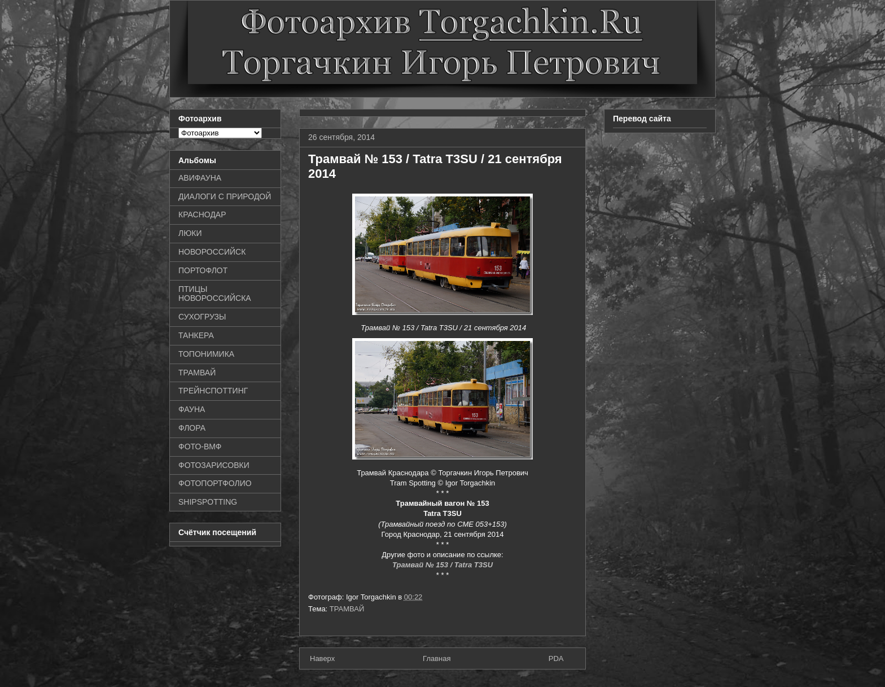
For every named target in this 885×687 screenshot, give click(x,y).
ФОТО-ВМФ (200, 446)
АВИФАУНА (199, 177)
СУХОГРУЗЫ (202, 316)
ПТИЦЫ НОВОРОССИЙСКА (214, 294)
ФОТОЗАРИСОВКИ (213, 465)
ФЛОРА (191, 427)
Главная (436, 658)
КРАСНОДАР (202, 214)
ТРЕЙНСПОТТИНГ (213, 390)
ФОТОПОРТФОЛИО (215, 483)
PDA (556, 658)
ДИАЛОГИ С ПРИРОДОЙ (224, 196)
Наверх (322, 658)
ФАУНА (191, 409)
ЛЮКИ (190, 233)
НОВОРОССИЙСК (212, 251)
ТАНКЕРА (196, 335)
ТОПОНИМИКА (206, 353)
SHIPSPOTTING (207, 501)
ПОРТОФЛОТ (202, 270)
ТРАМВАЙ (347, 609)
